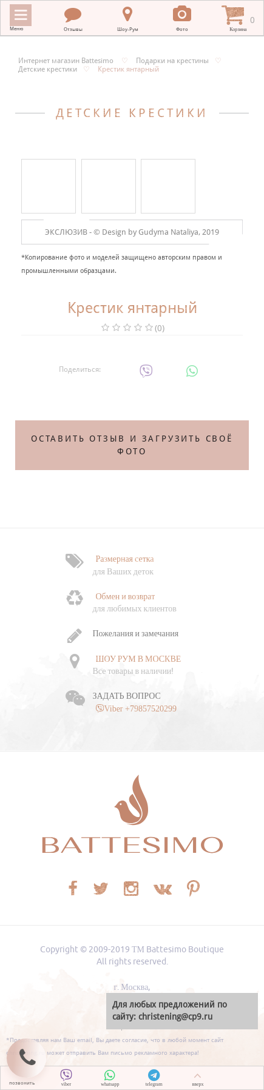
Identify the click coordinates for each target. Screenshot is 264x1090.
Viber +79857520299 (140, 708)
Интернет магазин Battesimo (65, 60)
